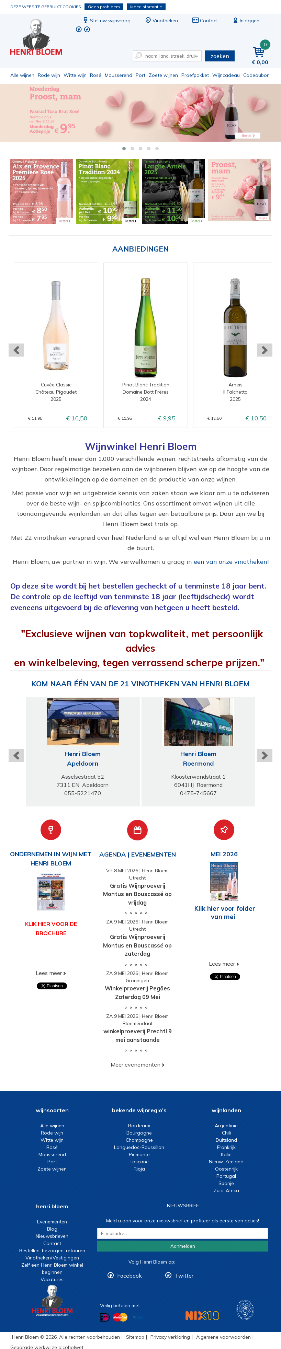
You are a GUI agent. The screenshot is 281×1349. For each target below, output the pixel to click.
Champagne (139, 1140)
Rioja (139, 1169)
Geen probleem (104, 6)
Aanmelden (182, 1246)
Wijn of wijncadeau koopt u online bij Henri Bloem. (40, 37)
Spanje (226, 1183)
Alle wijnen (22, 75)
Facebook (129, 1275)
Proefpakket (195, 75)
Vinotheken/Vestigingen (52, 1258)
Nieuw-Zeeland (226, 1162)
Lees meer (49, 972)
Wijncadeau (226, 75)
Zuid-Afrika (226, 1190)
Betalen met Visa (138, 1317)
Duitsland (226, 1140)
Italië (226, 1154)
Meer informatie (146, 6)
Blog (52, 1229)
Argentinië (226, 1126)
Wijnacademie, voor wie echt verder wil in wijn (245, 1310)
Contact (205, 21)
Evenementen (52, 1222)
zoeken (220, 56)
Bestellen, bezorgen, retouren (52, 1250)
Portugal (226, 1176)
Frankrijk (226, 1147)
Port (140, 75)
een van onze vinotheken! (231, 562)
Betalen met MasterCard (120, 1317)
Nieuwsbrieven (52, 1236)
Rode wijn (49, 75)
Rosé (95, 75)
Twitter (184, 1275)
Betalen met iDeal (105, 1317)
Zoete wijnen (163, 75)
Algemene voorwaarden (223, 1337)
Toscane (139, 1162)
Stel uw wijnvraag (106, 21)
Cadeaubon (256, 75)
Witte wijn (75, 75)
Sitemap (135, 1337)
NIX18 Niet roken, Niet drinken (202, 1315)
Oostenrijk (226, 1169)
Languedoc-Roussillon (139, 1147)
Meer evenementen (135, 1064)
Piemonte (139, 1154)
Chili (226, 1133)
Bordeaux (139, 1126)
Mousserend (118, 75)
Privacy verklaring (170, 1337)
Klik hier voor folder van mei (224, 912)
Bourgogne (139, 1133)
